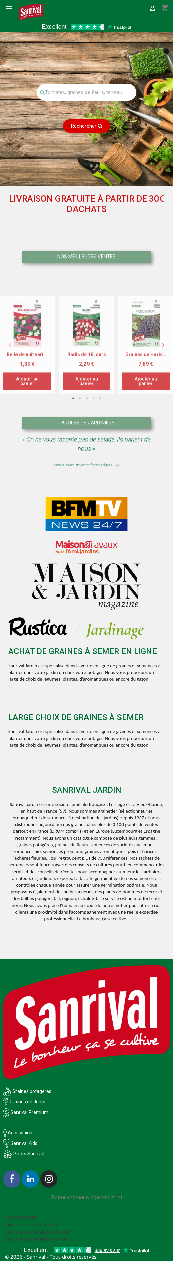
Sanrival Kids (23, 1143)
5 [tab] (100, 468)
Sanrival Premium (29, 1112)
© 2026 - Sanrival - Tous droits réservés (50, 1256)
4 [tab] (93, 468)
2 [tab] (79, 468)
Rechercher (86, 126)
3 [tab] (86, 468)
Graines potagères (31, 1091)
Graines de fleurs (27, 1101)
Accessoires (18, 1132)
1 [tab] (73, 468)
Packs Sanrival (28, 1153)
